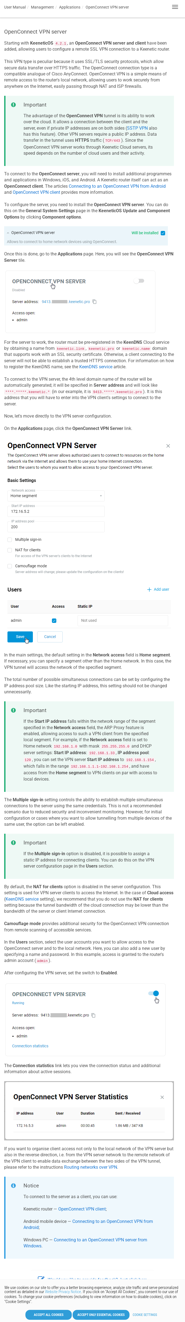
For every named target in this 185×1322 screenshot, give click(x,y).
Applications (69, 7)
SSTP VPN (137, 128)
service (22, 899)
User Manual (15, 7)
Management (42, 7)
